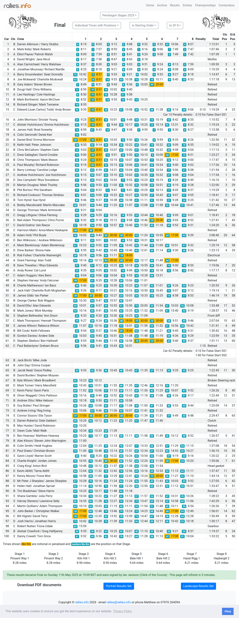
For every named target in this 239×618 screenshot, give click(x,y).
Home (150, 5)
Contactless (227, 5)
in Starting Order (143, 25)
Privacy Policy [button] (122, 611)
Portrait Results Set (118, 586)
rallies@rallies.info (119, 602)
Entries (187, 5)
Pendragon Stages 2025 (118, 15)
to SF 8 (174, 25)
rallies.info (82, 602)
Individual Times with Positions (95, 25)
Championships (205, 5)
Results (175, 5)
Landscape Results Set (198, 586)
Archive (162, 5)
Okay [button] (227, 611)
